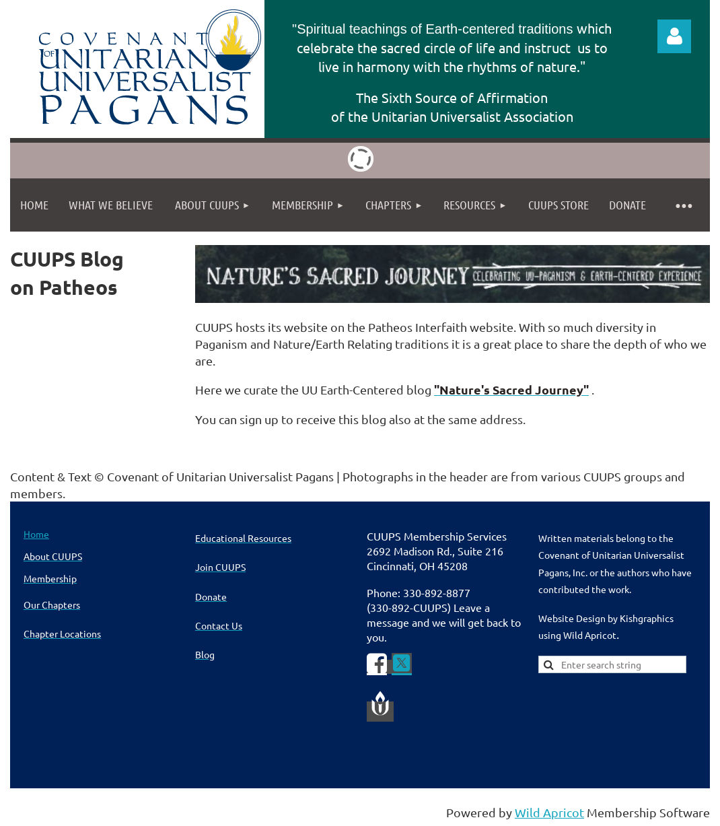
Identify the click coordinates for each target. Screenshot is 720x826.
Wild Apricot (549, 812)
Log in (674, 36)
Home (36, 534)
